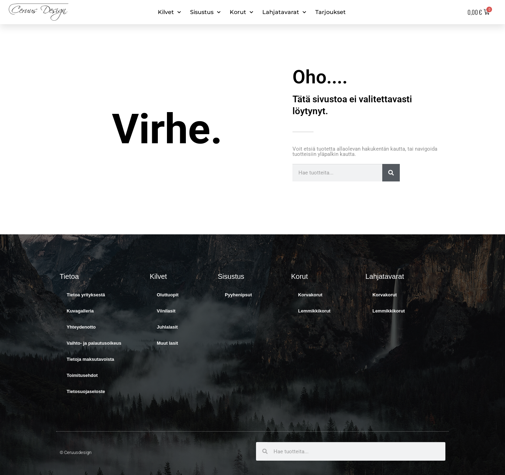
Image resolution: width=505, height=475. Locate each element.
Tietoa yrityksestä (86, 294)
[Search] (391, 172)
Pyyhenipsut (238, 294)
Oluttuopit (168, 294)
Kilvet (169, 12)
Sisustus (205, 12)
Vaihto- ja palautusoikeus (94, 343)
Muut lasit (167, 343)
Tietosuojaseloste (86, 391)
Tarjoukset (330, 12)
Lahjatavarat (284, 12)
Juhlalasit (167, 327)
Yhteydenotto (81, 327)
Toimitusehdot (82, 375)
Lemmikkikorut (314, 311)
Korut (241, 12)
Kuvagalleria (80, 311)
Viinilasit (166, 311)
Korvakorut (310, 294)
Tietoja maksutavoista (90, 359)
